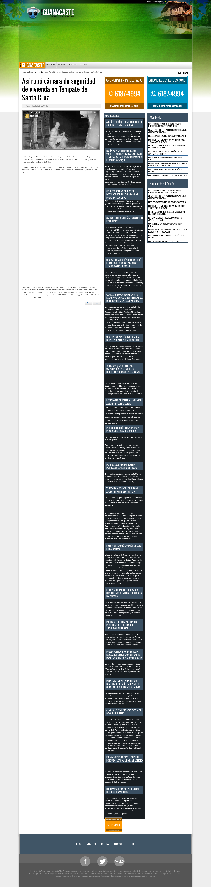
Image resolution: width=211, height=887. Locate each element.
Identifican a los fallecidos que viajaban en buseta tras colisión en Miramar (166, 140)
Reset (176, 3)
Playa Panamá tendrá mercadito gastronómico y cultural (166, 170)
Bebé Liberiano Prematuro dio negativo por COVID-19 (167, 135)
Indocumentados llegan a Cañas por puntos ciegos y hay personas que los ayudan (167, 164)
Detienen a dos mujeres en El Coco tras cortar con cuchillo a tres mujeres (166, 146)
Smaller (184, 3)
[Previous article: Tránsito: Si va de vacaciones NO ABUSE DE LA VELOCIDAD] (88, 303)
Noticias (61, 65)
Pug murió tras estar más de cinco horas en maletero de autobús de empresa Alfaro (164, 125)
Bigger (170, 3)
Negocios (73, 65)
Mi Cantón (50, 65)
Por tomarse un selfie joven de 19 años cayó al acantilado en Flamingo (165, 152)
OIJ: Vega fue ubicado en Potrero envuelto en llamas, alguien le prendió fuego (167, 131)
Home (36, 72)
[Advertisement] (105, 42)
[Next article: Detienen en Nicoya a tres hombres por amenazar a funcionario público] (96, 303)
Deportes (84, 65)
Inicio (32, 65)
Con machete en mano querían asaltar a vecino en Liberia (166, 158)
